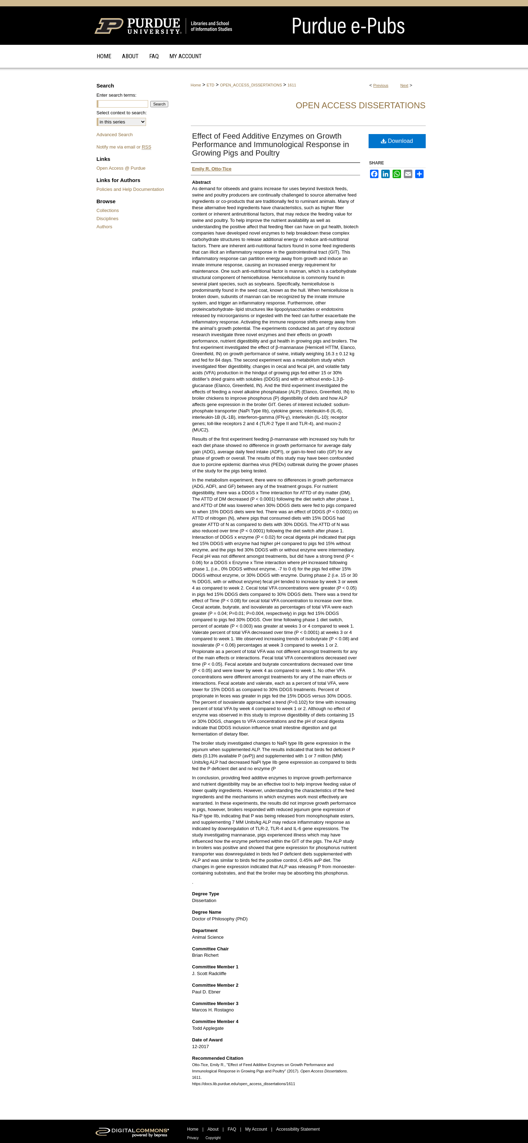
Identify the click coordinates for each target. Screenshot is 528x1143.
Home (196, 85)
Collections (108, 210)
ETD (210, 85)
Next (404, 85)
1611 (291, 85)
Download (397, 141)
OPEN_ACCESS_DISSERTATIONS (251, 85)
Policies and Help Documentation (130, 189)
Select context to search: (122, 112)
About (212, 1129)
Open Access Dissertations (360, 105)
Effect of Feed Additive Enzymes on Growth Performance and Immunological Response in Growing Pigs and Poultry (270, 144)
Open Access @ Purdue (121, 168)
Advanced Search (115, 134)
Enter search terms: (116, 95)
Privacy (193, 1138)
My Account (256, 1129)
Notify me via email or (124, 147)
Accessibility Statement (298, 1129)
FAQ (231, 1129)
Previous (380, 85)
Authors (105, 226)
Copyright (213, 1138)
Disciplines (108, 218)
